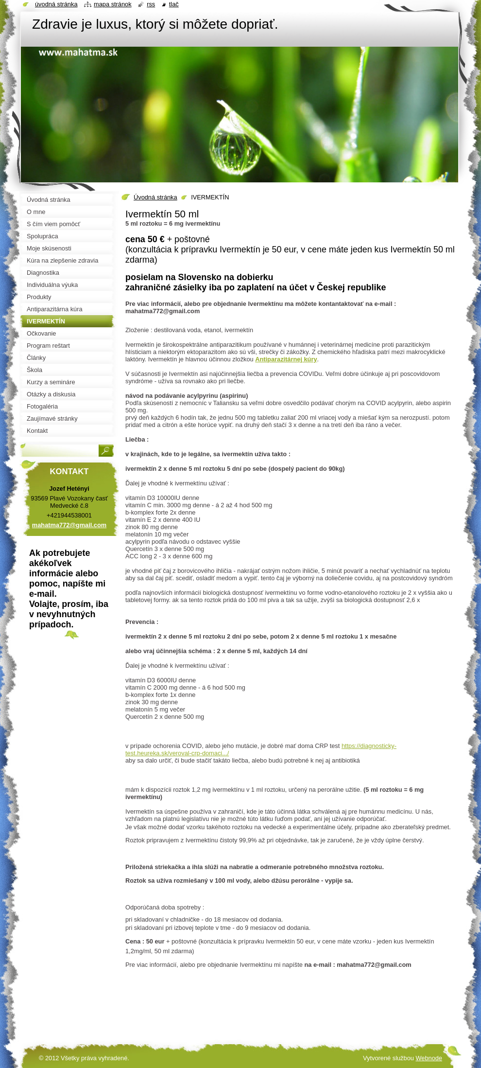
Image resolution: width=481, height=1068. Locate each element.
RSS (151, 4)
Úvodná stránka (155, 197)
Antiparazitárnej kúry (286, 359)
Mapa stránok (113, 4)
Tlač (174, 4)
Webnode (428, 1058)
